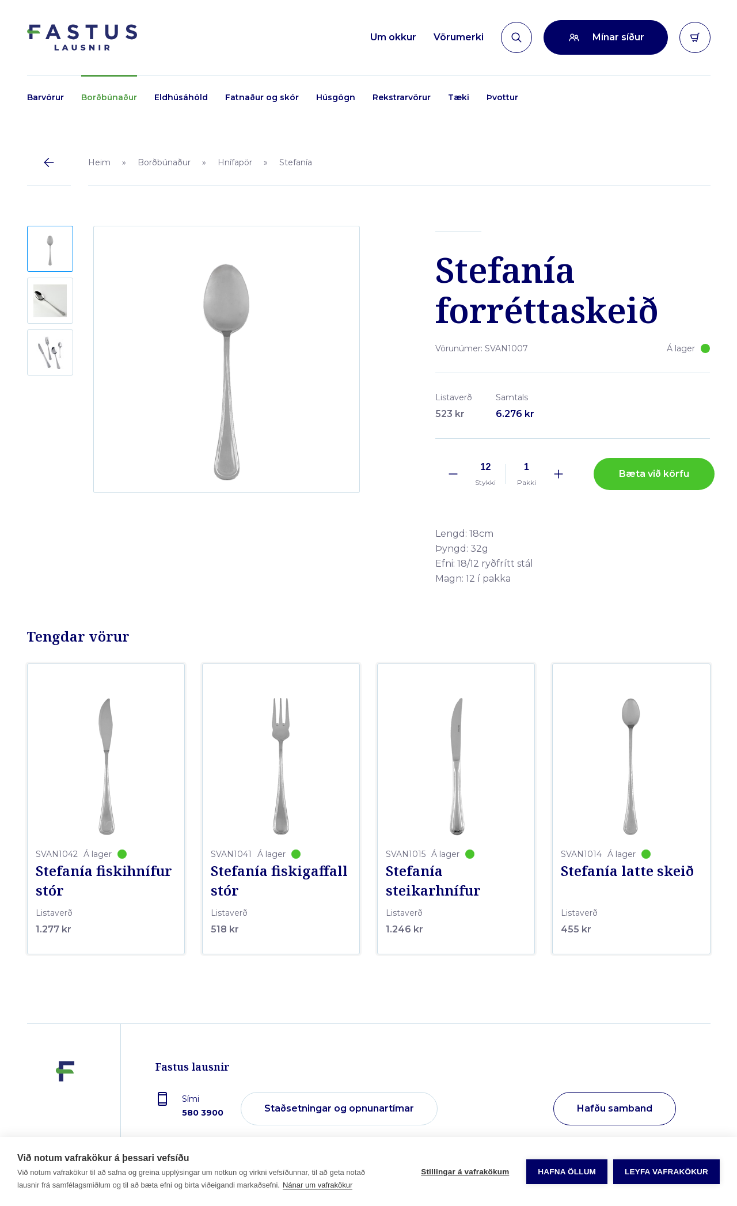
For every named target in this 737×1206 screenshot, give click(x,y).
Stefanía (295, 162)
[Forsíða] (82, 37)
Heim (99, 162)
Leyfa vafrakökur (666, 1171)
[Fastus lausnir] (65, 1103)
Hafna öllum (567, 1171)
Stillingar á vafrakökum (465, 1171)
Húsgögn (335, 97)
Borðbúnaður (109, 97)
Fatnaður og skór (262, 97)
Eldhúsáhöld (181, 97)
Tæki (458, 97)
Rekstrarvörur (402, 97)
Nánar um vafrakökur (317, 1185)
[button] (50, 249)
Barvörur (45, 97)
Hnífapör (235, 162)
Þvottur (502, 97)
